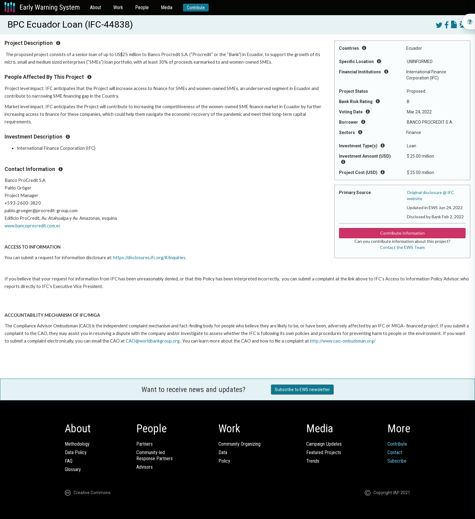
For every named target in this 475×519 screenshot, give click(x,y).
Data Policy (76, 452)
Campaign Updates (324, 444)
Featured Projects (323, 452)
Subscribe (397, 461)
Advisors (144, 467)
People (142, 7)
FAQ (68, 461)
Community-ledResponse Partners (154, 455)
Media (166, 7)
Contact (394, 452)
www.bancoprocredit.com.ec (33, 225)
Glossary (73, 469)
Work (118, 7)
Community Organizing (239, 444)
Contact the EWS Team (402, 247)
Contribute (196, 7)
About (95, 7)
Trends (312, 461)
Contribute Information (402, 233)
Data (222, 452)
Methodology (77, 444)
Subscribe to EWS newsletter (302, 389)
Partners (144, 444)
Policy (224, 461)
